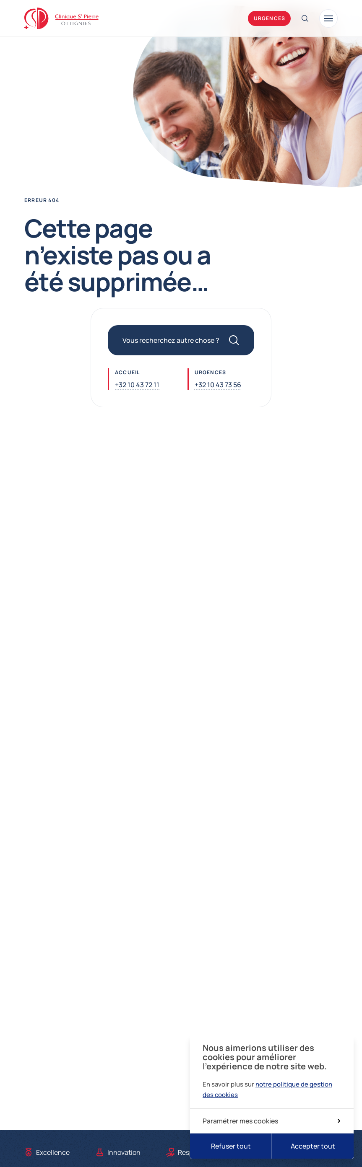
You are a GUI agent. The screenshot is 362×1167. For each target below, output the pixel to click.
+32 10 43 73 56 (218, 384)
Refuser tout (231, 1146)
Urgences (270, 18)
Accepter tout (313, 1146)
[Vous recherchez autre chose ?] (181, 340)
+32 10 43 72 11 (137, 384)
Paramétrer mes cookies (271, 1121)
